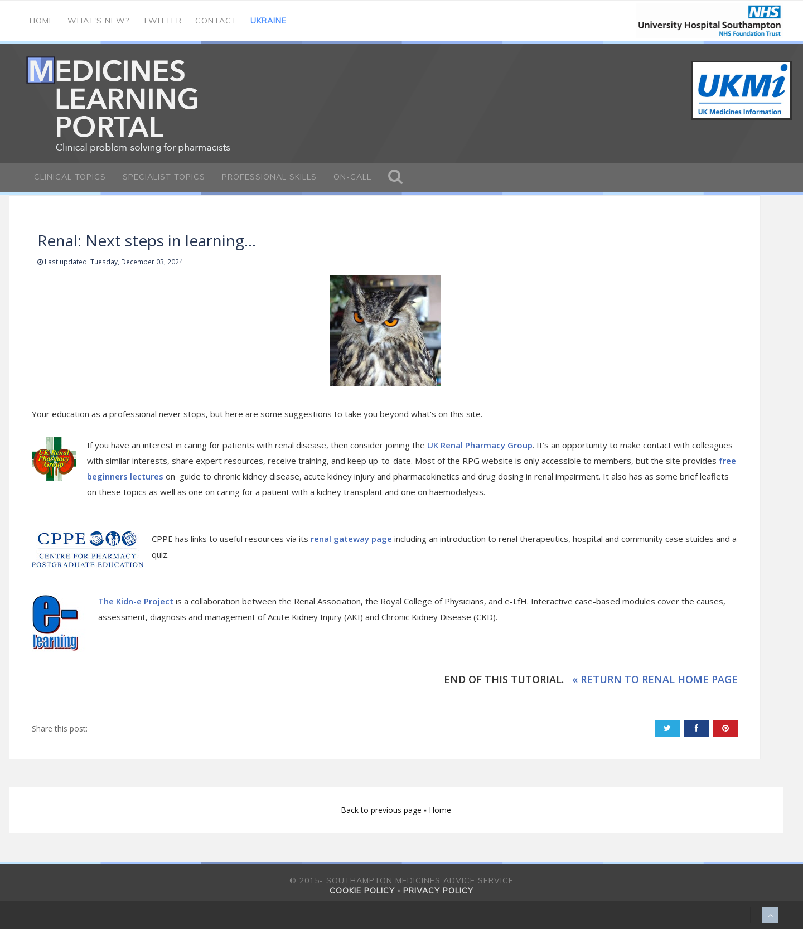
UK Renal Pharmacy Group (480, 445)
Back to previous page (382, 810)
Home (42, 21)
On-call (352, 177)
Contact (216, 21)
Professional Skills (269, 177)
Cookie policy (362, 891)
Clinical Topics (70, 177)
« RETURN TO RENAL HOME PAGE (655, 679)
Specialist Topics (164, 177)
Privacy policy (438, 891)
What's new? (98, 21)
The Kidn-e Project (135, 601)
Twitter (162, 21)
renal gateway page (351, 538)
